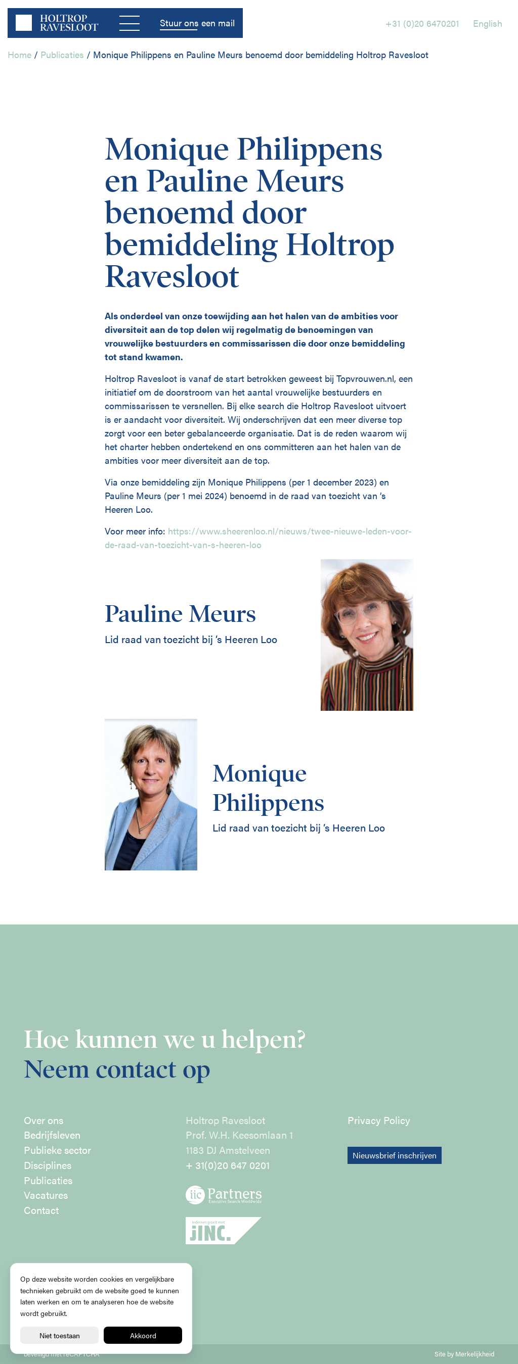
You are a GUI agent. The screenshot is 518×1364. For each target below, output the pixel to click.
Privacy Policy (379, 1120)
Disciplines (47, 1165)
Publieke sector (57, 1150)
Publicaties (62, 54)
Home (19, 54)
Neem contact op (117, 1069)
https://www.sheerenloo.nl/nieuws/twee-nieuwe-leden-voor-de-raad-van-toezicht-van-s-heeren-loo (258, 537)
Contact (41, 1210)
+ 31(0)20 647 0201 (228, 1165)
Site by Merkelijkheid (464, 1353)
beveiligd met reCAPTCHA (62, 1353)
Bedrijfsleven (52, 1135)
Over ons (43, 1120)
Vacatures (46, 1195)
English (487, 23)
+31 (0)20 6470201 (422, 23)
